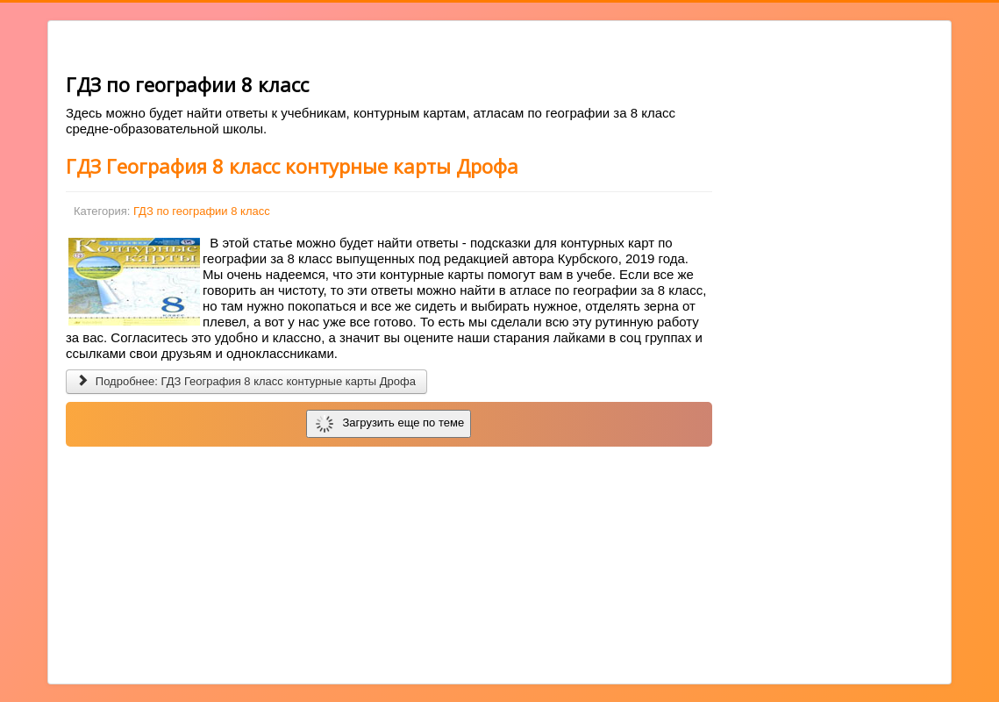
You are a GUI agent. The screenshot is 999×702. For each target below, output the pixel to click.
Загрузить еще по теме (390, 424)
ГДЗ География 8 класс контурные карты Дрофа (292, 166)
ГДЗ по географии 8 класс (201, 211)
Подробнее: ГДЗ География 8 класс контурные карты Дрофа (246, 381)
